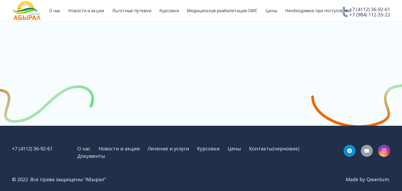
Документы (91, 156)
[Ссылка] (26, 10)
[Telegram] (350, 151)
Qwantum (377, 179)
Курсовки (208, 148)
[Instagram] (384, 151)
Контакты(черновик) (274, 148)
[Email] (367, 151)
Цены (234, 148)
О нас (84, 148)
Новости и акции (119, 148)
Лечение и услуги (168, 148)
